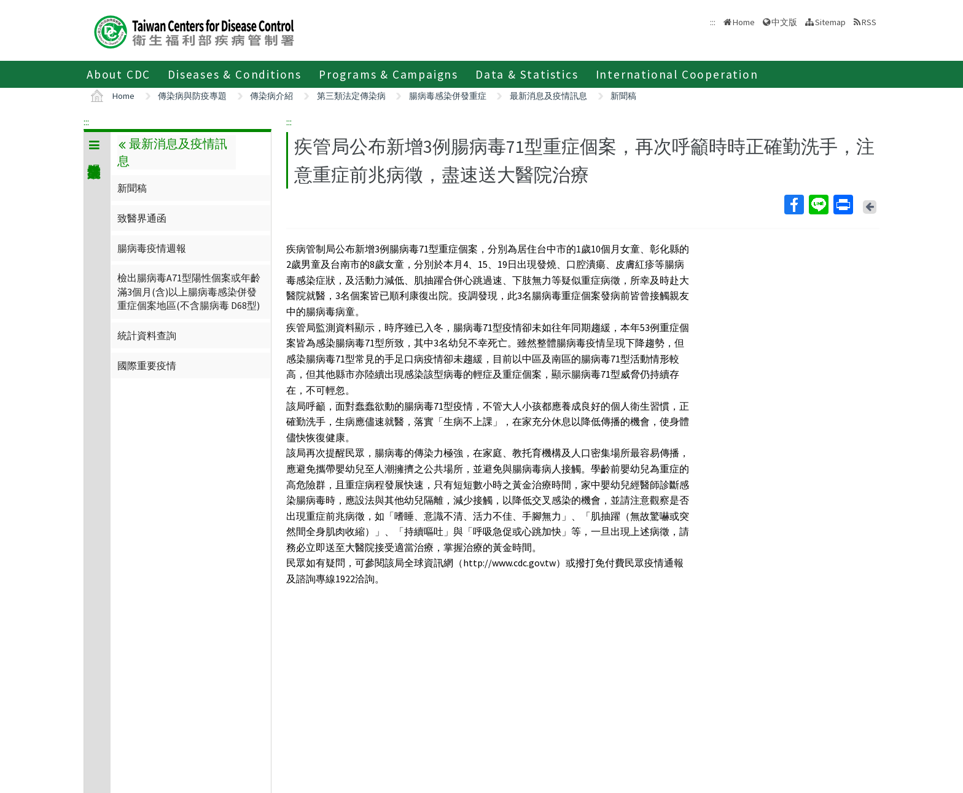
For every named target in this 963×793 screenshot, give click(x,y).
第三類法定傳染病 (351, 95)
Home (744, 22)
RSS (869, 22)
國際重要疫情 (146, 365)
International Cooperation (677, 74)
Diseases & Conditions (235, 74)
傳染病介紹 (271, 95)
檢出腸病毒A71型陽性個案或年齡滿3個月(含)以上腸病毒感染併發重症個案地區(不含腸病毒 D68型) (188, 291)
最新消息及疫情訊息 (548, 95)
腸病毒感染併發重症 (447, 95)
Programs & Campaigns (388, 74)
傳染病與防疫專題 (192, 95)
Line (818, 204)
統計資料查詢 (146, 335)
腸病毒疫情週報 (151, 248)
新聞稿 (623, 95)
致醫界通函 (141, 218)
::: (86, 121)
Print (842, 204)
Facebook (793, 204)
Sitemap (830, 22)
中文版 (784, 22)
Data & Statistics (527, 74)
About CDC (118, 74)
